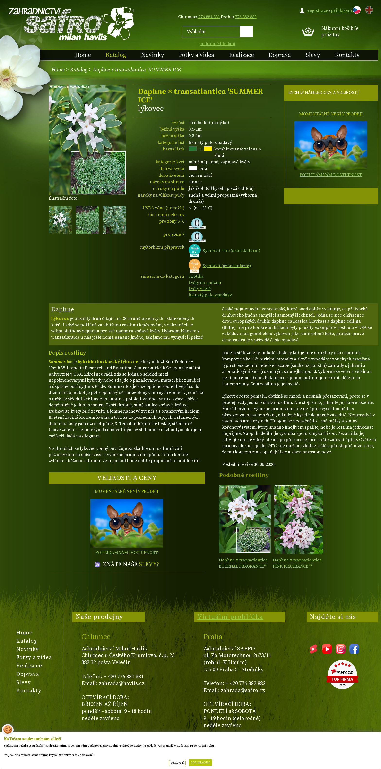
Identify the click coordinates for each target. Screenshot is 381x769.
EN (368, 9)
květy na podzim (205, 282)
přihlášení (341, 10)
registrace (318, 10)
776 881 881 (209, 17)
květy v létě (200, 289)
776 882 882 (246, 17)
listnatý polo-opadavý (210, 295)
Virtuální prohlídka (230, 617)
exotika (196, 276)
